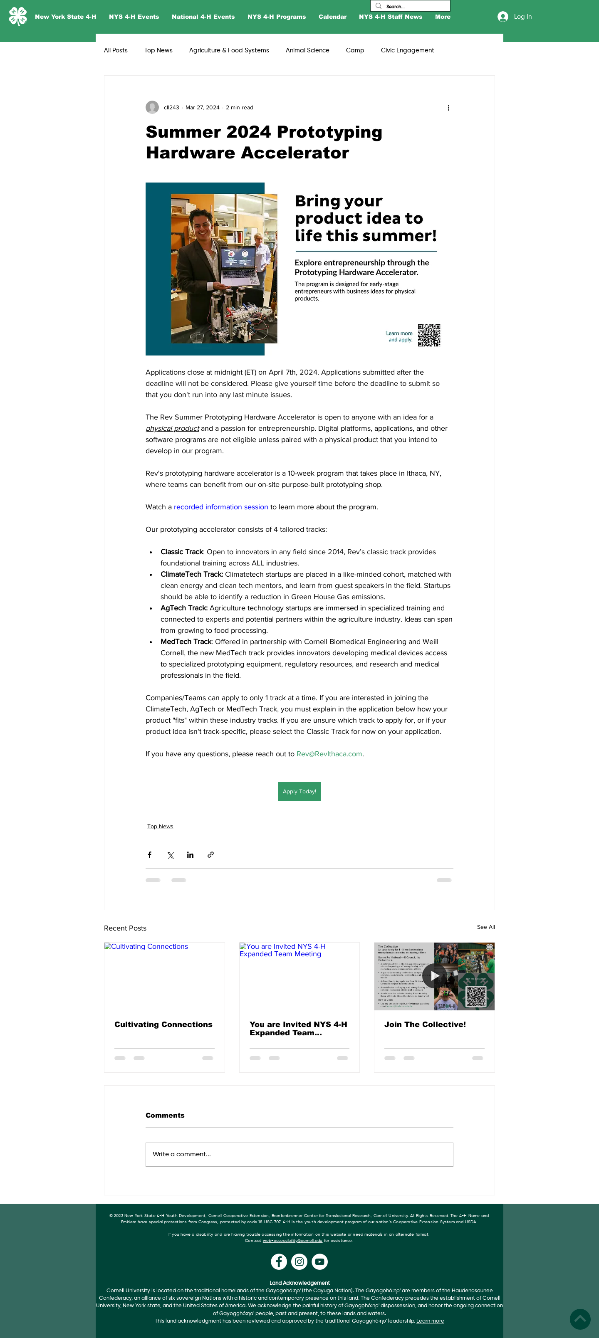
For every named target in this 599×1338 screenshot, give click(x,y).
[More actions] (448, 107)
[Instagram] (299, 1262)
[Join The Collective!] (434, 976)
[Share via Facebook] (149, 855)
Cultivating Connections (163, 1024)
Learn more (430, 1321)
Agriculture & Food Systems (229, 50)
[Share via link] (211, 855)
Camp (355, 50)
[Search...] (409, 6)
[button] (66, 17)
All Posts (116, 50)
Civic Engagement (407, 50)
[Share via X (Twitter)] (170, 855)
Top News (158, 50)
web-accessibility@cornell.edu (293, 1241)
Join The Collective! (425, 1024)
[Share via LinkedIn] (190, 855)
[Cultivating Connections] (164, 976)
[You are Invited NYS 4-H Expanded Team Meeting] (300, 976)
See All (486, 926)
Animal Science (307, 50)
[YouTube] (320, 1262)
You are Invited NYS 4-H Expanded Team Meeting (298, 1028)
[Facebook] (279, 1262)
